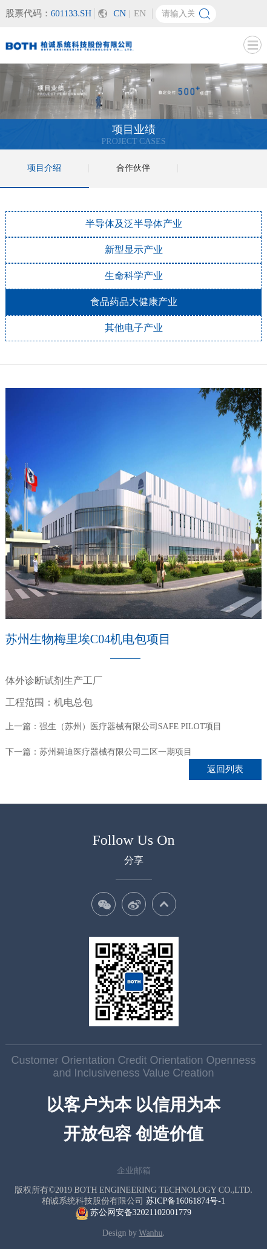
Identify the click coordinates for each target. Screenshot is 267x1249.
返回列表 (225, 769)
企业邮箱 (134, 1170)
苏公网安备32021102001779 (133, 1212)
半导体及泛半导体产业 (133, 223)
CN (119, 13)
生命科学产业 (134, 275)
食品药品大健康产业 (133, 302)
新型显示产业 (134, 249)
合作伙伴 (133, 167)
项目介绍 (44, 167)
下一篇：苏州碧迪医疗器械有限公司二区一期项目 (98, 751)
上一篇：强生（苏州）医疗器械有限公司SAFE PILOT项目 (113, 726)
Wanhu (150, 1233)
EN (140, 13)
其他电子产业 (134, 328)
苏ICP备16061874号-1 (185, 1200)
